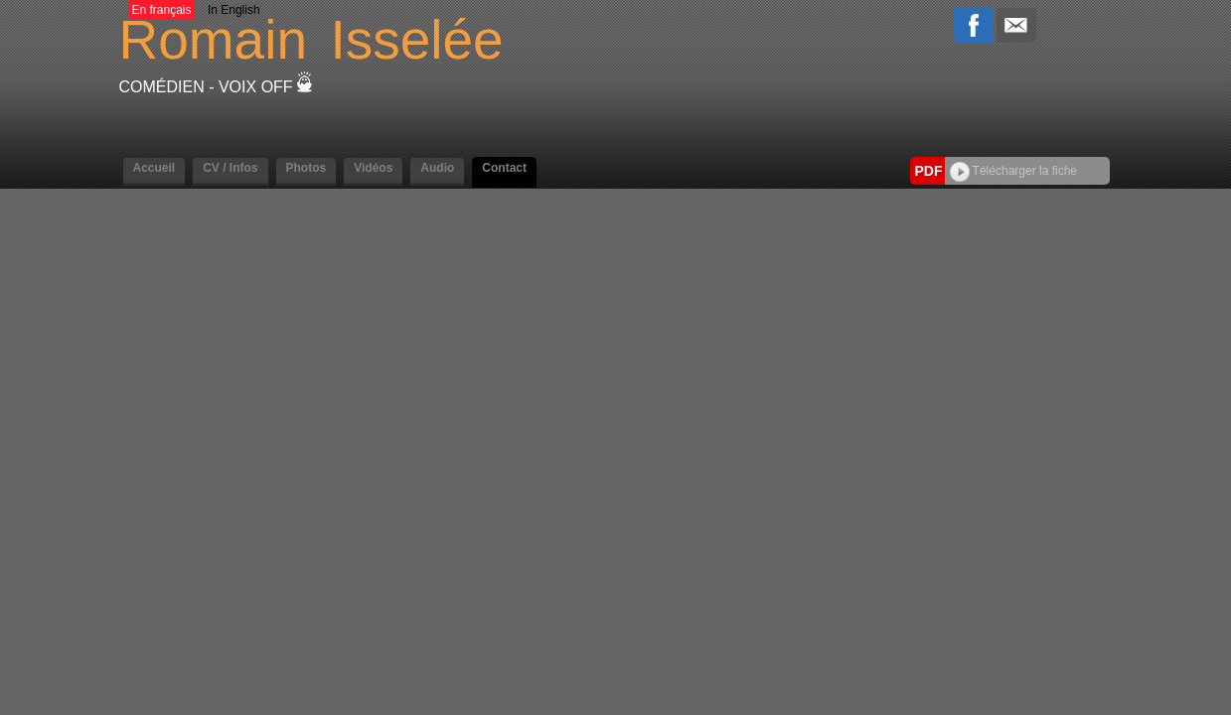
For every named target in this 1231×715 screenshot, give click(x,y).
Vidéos (373, 168)
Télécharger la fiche (1014, 171)
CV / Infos (230, 168)
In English (234, 10)
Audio (437, 168)
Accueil (154, 168)
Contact (504, 168)
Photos (306, 168)
